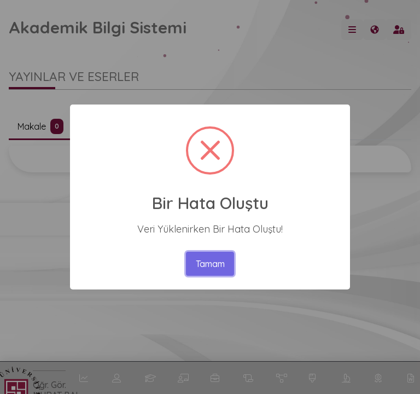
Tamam (210, 263)
